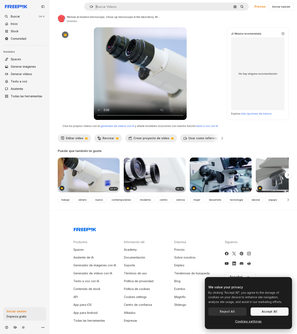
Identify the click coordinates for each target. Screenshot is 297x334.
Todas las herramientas (89, 320)
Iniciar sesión (281, 6)
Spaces (78, 249)
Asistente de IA (83, 257)
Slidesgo (180, 304)
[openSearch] (24, 16)
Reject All (227, 311)
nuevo (99, 199)
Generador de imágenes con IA (94, 265)
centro (163, 199)
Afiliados (130, 312)
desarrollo (215, 199)
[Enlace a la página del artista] (61, 18)
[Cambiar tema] (23, 327)
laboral (256, 199)
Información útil (134, 242)
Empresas (130, 320)
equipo (273, 199)
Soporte (129, 265)
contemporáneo (121, 199)
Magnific (180, 297)
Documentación (134, 257)
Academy (130, 249)
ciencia (180, 199)
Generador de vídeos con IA (92, 273)
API (75, 297)
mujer (196, 199)
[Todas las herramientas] (24, 96)
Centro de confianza (138, 304)
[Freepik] (16, 6)
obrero (82, 199)
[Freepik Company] (85, 228)
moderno (145, 199)
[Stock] (24, 31)
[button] (89, 6)
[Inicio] (24, 24)
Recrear (108, 139)
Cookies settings (135, 297)
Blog (177, 281)
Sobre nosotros (185, 257)
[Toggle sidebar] (43, 6)
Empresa (180, 242)
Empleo (179, 265)
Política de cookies (137, 289)
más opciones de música (256, 113)
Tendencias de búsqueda (192, 273)
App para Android (85, 312)
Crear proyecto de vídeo (151, 139)
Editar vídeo (74, 139)
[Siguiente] (222, 138)
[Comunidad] (24, 38)
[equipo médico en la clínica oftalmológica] (155, 175)
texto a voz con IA (207, 126)
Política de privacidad (138, 281)
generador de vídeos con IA (117, 126)
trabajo (65, 199)
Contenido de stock (86, 289)
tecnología (236, 199)
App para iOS (82, 304)
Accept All (269, 311)
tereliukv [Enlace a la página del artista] (72, 21)
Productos (80, 242)
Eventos (179, 289)
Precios (260, 6)
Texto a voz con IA (86, 281)
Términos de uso (135, 273)
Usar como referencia (204, 139)
